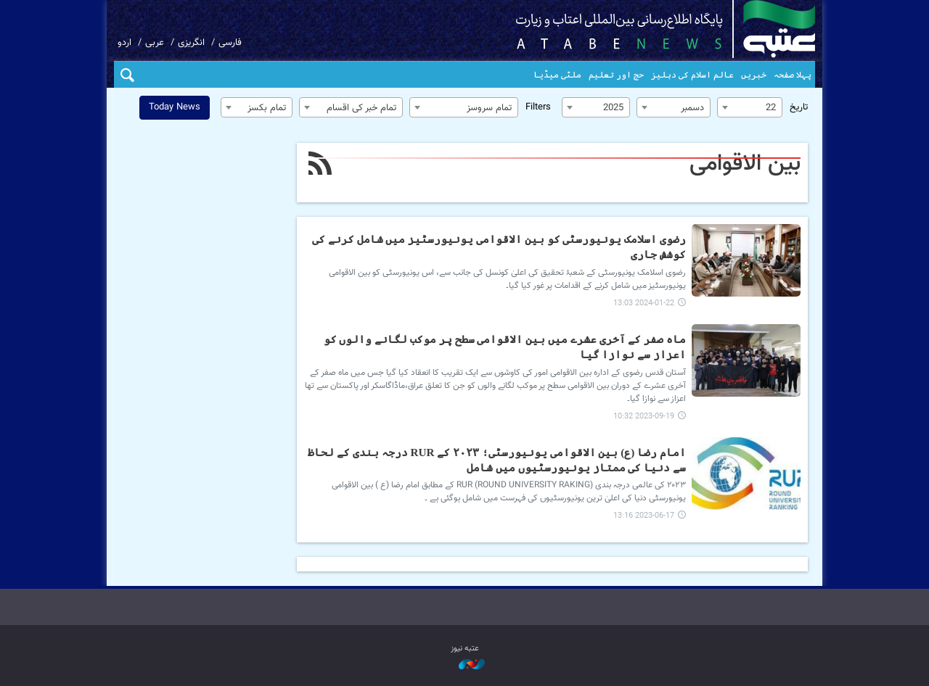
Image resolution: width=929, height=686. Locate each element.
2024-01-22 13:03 (643, 303)
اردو (124, 43)
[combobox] (749, 107)
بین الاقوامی (745, 164)
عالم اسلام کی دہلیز (692, 75)
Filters (538, 107)
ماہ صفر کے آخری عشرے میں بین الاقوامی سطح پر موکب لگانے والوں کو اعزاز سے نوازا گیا (505, 346)
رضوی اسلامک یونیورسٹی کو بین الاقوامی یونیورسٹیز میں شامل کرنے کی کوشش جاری (499, 246)
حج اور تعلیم (616, 75)
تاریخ (799, 107)
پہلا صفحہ (792, 75)
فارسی (230, 43)
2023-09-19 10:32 (643, 416)
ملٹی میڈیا (557, 75)
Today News (174, 107)
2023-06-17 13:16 (643, 516)
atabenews (642, 29)
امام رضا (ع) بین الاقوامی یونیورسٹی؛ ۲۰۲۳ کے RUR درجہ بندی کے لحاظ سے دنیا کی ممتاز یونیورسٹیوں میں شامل (497, 460)
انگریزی (191, 43)
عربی (154, 43)
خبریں (753, 75)
